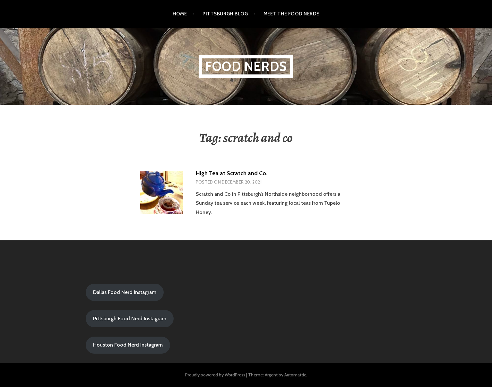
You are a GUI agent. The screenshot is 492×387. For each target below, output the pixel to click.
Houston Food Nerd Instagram (128, 345)
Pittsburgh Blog (225, 14)
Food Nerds (246, 66)
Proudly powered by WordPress (215, 375)
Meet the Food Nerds (291, 14)
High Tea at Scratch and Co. (231, 173)
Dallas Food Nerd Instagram (124, 292)
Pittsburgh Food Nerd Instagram (129, 318)
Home (180, 14)
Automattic (295, 375)
